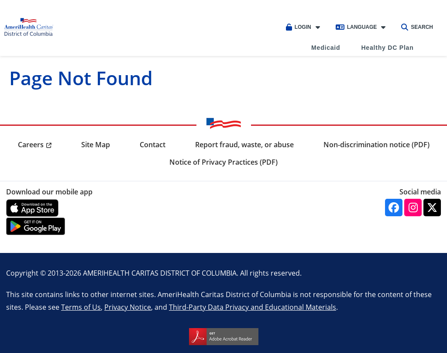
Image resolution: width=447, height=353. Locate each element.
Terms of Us (81, 306)
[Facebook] (393, 207)
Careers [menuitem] (31, 144)
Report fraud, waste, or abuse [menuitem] (244, 144)
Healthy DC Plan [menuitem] (387, 47)
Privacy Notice (127, 306)
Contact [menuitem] (152, 144)
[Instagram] (413, 207)
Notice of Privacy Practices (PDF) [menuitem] (223, 162)
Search (417, 27)
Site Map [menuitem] (95, 144)
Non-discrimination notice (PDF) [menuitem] (376, 144)
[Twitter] (432, 207)
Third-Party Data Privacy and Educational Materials (252, 306)
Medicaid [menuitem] (325, 47)
